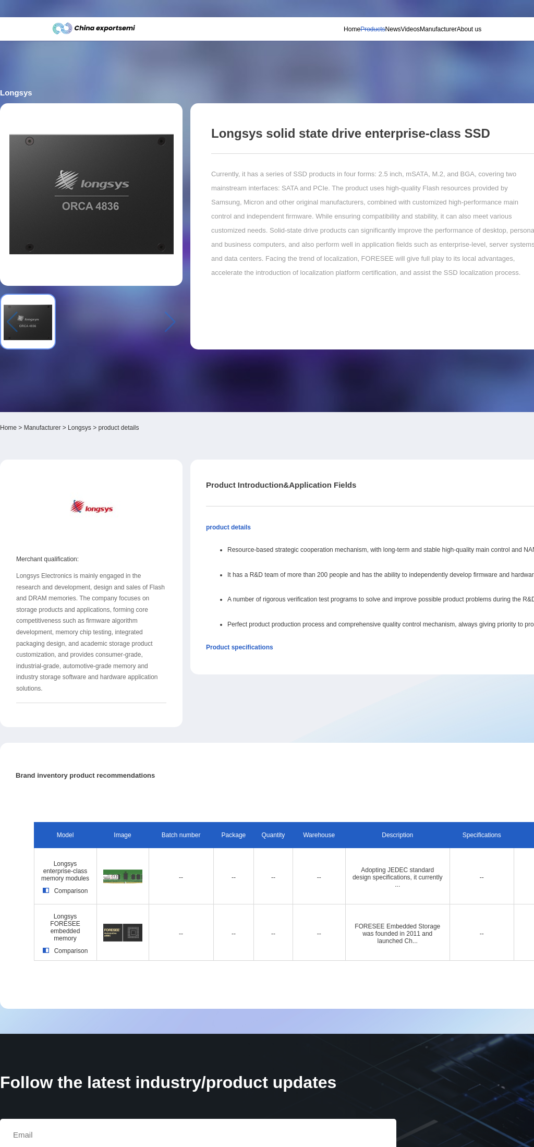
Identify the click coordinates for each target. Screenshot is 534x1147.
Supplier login (424, 11)
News (346, 37)
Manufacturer (410, 37)
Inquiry (418, 215)
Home (285, 37)
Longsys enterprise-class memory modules (108, 693)
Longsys (146, 250)
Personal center (362, 11)
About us (450, 37)
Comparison (108, 722)
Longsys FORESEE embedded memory (108, 752)
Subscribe (160, 11)
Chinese (454, 11)
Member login (394, 11)
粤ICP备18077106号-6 (298, 1134)
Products (316, 37)
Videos (372, 37)
